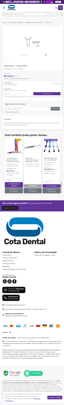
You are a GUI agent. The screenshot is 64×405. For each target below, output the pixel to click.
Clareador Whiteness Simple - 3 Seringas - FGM (32, 160)
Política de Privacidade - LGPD (44, 255)
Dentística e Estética (16, 22)
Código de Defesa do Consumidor (14, 269)
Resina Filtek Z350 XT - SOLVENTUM (50, 159)
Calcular (55, 109)
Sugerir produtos (10, 208)
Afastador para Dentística (34, 22)
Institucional (6, 255)
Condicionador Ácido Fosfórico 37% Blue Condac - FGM (13, 160)
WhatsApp (6, 266)
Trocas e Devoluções (9, 258)
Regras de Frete (7, 261)
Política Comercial (8, 264)
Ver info (56, 83)
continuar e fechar (55, 397)
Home (4, 22)
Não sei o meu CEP (12, 112)
